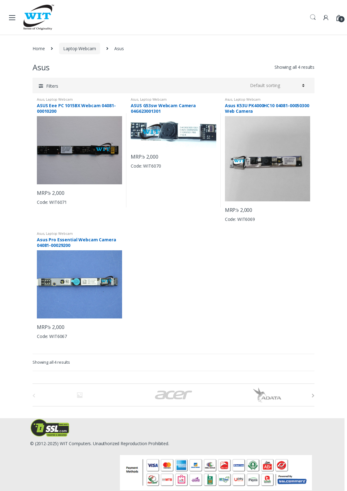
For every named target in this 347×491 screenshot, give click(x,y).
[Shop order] (277, 85)
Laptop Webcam (79, 48)
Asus (40, 99)
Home (39, 48)
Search (313, 17)
